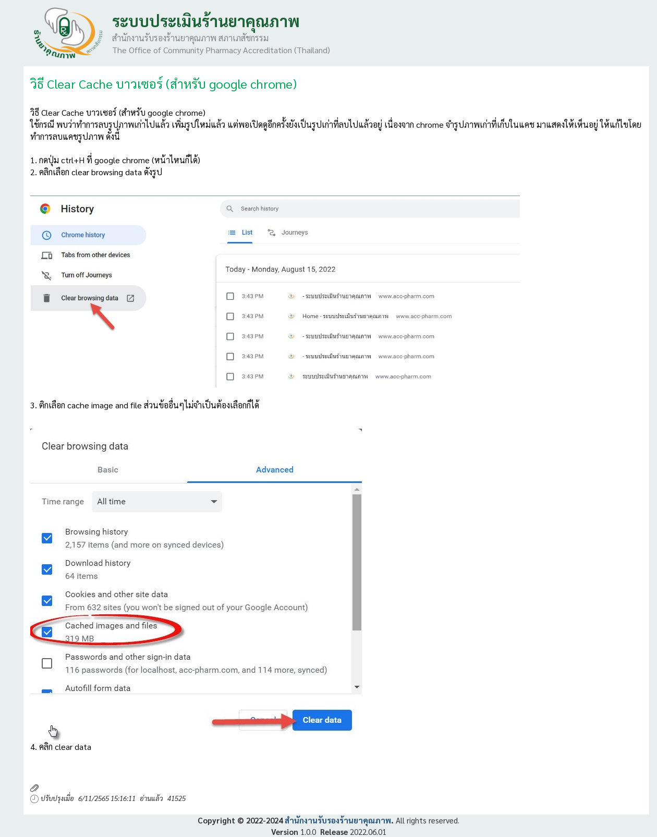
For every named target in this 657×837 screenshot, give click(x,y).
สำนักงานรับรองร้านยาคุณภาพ (338, 820)
